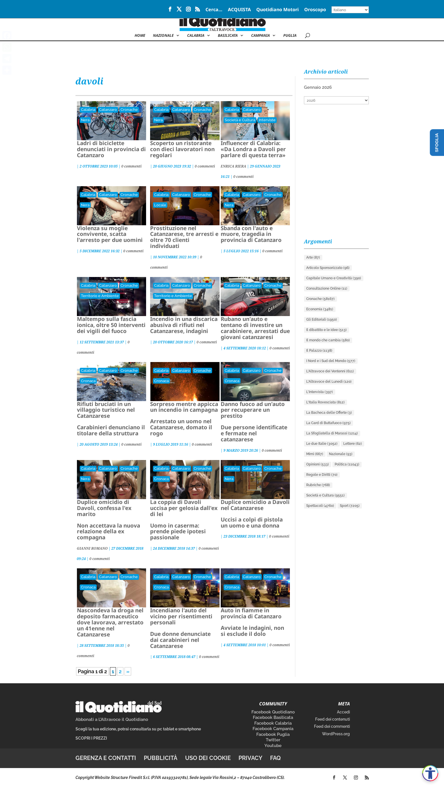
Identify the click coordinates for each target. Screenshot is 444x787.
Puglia (289, 35)
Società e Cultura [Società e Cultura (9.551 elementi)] (325, 495)
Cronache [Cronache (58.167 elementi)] (320, 299)
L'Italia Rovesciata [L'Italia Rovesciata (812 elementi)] (325, 402)
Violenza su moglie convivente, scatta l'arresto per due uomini (110, 234)
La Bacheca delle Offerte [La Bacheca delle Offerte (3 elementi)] (329, 413)
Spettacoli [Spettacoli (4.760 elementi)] (320, 506)
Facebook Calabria (273, 723)
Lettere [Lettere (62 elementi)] (352, 444)
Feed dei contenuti (332, 719)
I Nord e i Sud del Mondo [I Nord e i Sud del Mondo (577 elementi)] (330, 361)
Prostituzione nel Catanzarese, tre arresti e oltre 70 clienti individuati (184, 237)
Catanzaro (108, 109)
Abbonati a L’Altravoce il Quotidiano (111, 719)
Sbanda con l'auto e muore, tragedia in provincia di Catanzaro (251, 234)
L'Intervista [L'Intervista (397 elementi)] (319, 392)
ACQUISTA (239, 10)
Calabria (195, 35)
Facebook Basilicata (273, 717)
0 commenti (131, 166)
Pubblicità (160, 758)
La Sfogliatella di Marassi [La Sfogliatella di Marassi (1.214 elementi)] (332, 433)
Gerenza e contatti (105, 758)
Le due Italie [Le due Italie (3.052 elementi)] (322, 444)
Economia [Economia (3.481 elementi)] (319, 309)
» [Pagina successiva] (127, 671)
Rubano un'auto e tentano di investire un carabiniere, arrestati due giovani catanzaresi (255, 328)
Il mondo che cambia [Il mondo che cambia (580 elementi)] (328, 340)
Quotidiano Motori (277, 10)
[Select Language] (350, 9)
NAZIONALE (163, 35)
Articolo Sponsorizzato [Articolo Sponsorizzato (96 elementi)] (328, 268)
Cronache (129, 109)
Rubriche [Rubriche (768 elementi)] (318, 485)
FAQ (275, 758)
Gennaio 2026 (318, 87)
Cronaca (88, 381)
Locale (160, 205)
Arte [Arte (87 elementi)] (313, 257)
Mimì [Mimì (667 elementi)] (314, 454)
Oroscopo (315, 10)
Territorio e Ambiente (100, 296)
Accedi (343, 712)
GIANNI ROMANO (92, 548)
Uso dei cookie (208, 758)
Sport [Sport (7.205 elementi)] (350, 506)
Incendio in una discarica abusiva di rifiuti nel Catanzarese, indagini (184, 325)
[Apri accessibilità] (430, 773)
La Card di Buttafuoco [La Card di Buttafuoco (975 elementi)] (328, 423)
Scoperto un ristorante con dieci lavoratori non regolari (182, 149)
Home (140, 35)
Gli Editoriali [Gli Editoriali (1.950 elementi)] (321, 320)
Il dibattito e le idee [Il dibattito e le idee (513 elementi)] (326, 330)
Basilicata (228, 35)
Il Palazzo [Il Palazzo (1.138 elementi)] (319, 351)
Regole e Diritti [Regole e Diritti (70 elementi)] (322, 475)
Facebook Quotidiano (273, 712)
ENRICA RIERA (233, 166)
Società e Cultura (240, 120)
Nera (85, 120)
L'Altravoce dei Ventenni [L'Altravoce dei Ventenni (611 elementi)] (330, 371)
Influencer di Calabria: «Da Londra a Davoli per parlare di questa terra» (253, 149)
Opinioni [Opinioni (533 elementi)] (317, 464)
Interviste (267, 120)
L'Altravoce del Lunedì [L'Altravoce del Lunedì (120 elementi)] (329, 382)
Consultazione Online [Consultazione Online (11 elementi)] (326, 288)
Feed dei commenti (332, 726)
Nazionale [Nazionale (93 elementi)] (340, 454)
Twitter (273, 739)
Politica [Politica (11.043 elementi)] (347, 464)
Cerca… (213, 10)
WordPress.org (336, 734)
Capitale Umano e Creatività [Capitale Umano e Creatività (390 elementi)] (333, 278)
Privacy (250, 758)
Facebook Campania (273, 728)
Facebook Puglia (273, 734)
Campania (260, 35)
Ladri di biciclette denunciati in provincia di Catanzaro (111, 149)
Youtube (273, 745)
